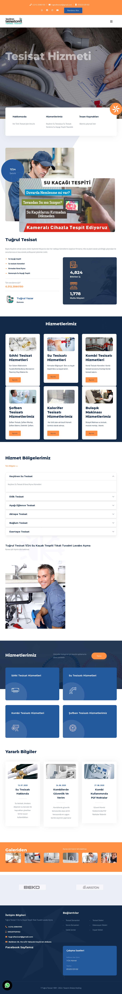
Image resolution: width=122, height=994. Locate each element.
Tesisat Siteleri (98, 920)
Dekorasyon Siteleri (100, 925)
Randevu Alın (73, 10)
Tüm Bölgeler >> (11, 466)
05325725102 (83, 4)
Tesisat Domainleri (73, 920)
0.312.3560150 (39, 4)
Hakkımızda (19, 116)
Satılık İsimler (71, 929)
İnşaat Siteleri (98, 929)
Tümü (99, 655)
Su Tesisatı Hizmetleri (82, 675)
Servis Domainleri (72, 925)
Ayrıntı (15, 380)
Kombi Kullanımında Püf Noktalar (99, 793)
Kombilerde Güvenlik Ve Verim (61, 793)
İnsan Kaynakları (89, 116)
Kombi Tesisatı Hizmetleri (27, 713)
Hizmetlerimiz (54, 116)
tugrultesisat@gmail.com (62, 4)
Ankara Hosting (75, 988)
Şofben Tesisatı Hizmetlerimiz (88, 713)
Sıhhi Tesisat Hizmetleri (26, 675)
